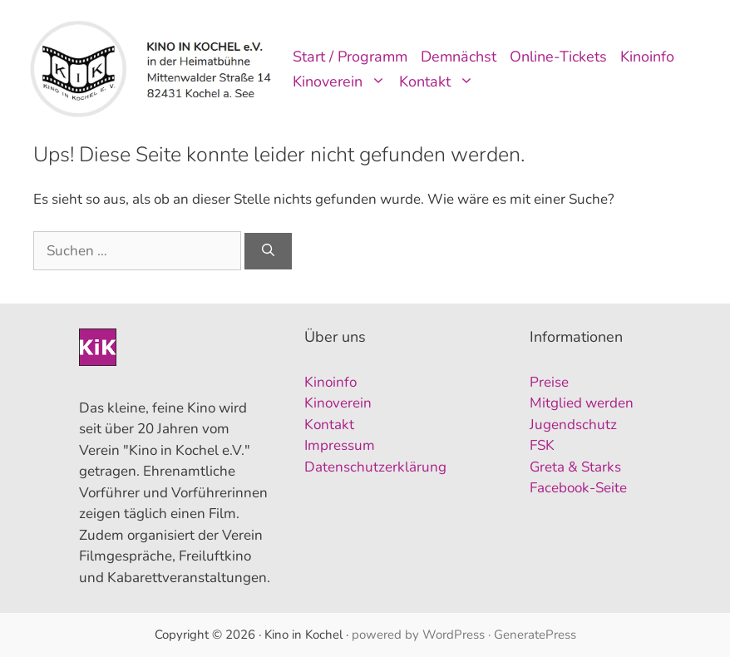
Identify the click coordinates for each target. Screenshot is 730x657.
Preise (549, 382)
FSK (542, 445)
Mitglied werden (582, 402)
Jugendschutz (573, 424)
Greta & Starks (575, 467)
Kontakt (440, 81)
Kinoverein (342, 81)
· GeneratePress (532, 634)
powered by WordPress (418, 634)
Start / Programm (350, 57)
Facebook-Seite (578, 487)
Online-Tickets (558, 57)
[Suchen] (268, 251)
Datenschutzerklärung (375, 467)
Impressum (339, 445)
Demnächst (458, 57)
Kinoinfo (647, 57)
